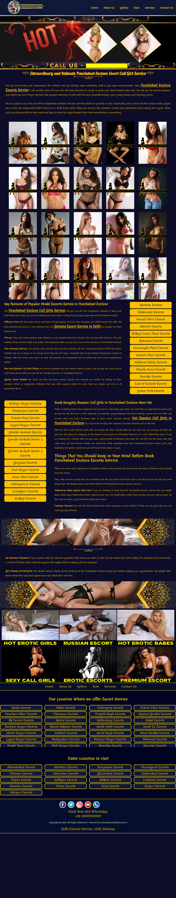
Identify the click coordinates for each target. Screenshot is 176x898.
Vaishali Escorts (66, 798)
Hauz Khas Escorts (25, 542)
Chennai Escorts (21, 838)
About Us (109, 8)
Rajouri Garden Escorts (155, 779)
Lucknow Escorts (154, 844)
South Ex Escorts (154, 791)
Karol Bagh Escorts (110, 798)
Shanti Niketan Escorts (66, 791)
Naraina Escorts (154, 810)
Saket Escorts (155, 785)
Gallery (124, 8)
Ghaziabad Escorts (110, 838)
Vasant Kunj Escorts (25, 483)
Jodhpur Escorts (65, 844)
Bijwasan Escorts (151, 405)
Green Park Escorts (150, 455)
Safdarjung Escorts (110, 785)
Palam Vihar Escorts (154, 772)
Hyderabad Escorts (155, 838)
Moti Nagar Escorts (65, 810)
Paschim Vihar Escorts (21, 779)
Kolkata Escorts (110, 844)
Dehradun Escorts (65, 838)
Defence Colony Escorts (150, 427)
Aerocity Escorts (151, 370)
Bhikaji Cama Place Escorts (151, 398)
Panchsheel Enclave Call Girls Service (37, 375)
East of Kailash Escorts (151, 448)
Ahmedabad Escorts (21, 832)
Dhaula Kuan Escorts (150, 434)
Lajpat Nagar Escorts (25, 490)
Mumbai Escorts (21, 851)
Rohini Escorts (66, 785)
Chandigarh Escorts (155, 832)
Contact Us (166, 8)
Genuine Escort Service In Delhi (77, 391)
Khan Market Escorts (154, 798)
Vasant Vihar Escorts (150, 420)
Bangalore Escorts (110, 832)
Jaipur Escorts (21, 844)
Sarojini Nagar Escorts (21, 791)
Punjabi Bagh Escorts (110, 779)
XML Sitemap (105, 893)
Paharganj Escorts (110, 772)
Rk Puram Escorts (21, 785)
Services (150, 8)
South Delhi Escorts (110, 791)
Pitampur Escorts (66, 779)
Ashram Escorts (151, 391)
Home (94, 8)
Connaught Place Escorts (150, 413)
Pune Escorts (110, 851)
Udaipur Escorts (21, 857)
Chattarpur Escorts (25, 475)
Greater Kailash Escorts (25, 497)
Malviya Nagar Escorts (25, 468)
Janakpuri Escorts (25, 556)
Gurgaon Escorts (25, 527)
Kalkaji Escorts (25, 563)
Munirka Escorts (110, 810)
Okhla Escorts (65, 772)
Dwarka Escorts (151, 441)
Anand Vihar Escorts (150, 384)
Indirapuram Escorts (25, 549)
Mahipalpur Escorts (65, 804)
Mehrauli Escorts (155, 804)
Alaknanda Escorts (151, 377)
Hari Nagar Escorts (25, 534)
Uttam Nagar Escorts (21, 798)
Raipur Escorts (155, 851)
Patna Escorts (65, 851)
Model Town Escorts (21, 810)
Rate (136, 8)
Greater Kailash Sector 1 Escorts (25, 506)
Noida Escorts (21, 772)
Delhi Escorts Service (77, 893)
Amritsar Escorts (66, 832)
